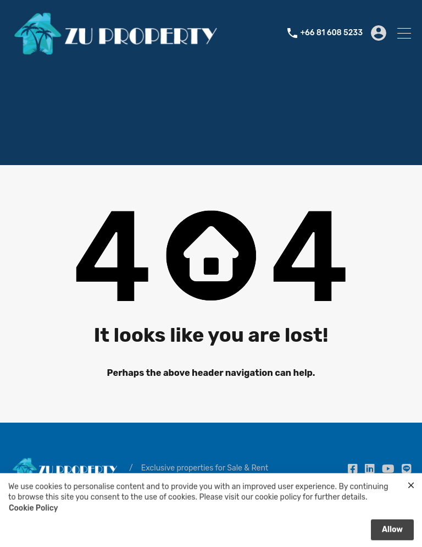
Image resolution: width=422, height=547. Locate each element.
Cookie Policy (33, 511)
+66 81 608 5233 (331, 33)
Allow (392, 532)
